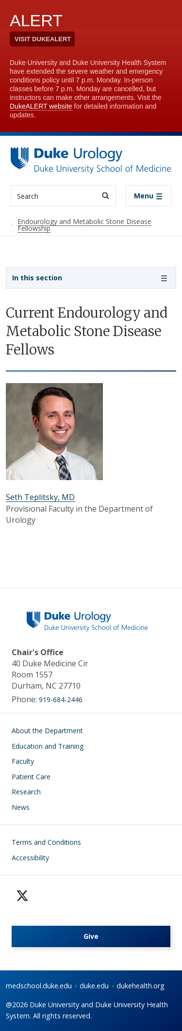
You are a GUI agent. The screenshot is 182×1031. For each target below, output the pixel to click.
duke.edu (94, 985)
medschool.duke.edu (39, 985)
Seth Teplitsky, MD (40, 497)
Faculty (23, 761)
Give (91, 936)
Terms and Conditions (46, 842)
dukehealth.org (140, 985)
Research (26, 791)
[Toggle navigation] (148, 196)
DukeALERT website (41, 106)
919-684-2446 (61, 699)
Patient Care (31, 776)
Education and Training (47, 746)
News (21, 807)
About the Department (47, 730)
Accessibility (30, 857)
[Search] (105, 195)
